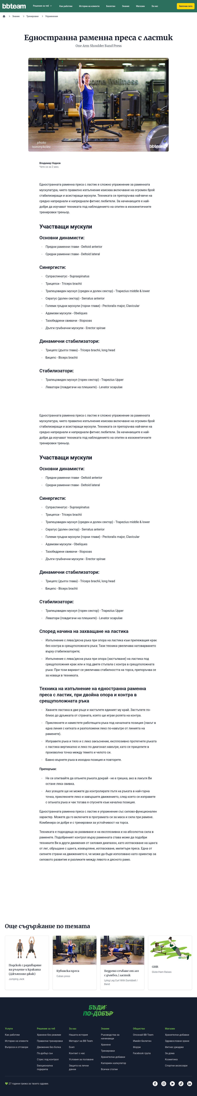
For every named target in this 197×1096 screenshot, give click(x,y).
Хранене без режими (49, 1034)
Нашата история (78, 1034)
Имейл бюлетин (142, 1040)
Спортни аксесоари (176, 1065)
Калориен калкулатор (113, 1063)
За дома (170, 1053)
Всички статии (109, 1069)
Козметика (171, 1059)
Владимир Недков (50, 163)
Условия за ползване (81, 1059)
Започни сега (185, 6)
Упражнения (51, 16)
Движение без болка (49, 1047)
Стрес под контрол (48, 1059)
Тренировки (32, 16)
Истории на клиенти (89, 6)
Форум (137, 1047)
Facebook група (142, 1053)
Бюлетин (110, 6)
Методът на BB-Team (81, 1040)
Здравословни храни (177, 1040)
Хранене (106, 1044)
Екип (71, 1047)
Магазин (140, 6)
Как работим (65, 6)
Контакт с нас (77, 1053)
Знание (125, 6)
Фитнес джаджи (174, 1047)
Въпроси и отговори (16, 1047)
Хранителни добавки (113, 1057)
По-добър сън (45, 1053)
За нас (154, 6)
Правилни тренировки (50, 1040)
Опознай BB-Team (143, 1034)
